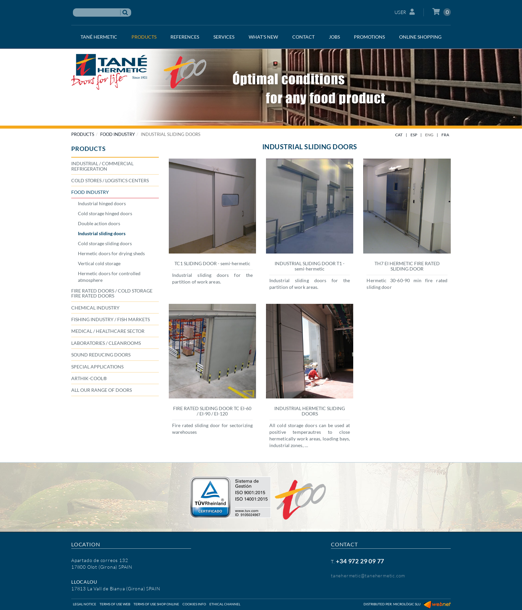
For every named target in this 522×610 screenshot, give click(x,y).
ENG (429, 134)
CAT (398, 134)
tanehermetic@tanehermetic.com (368, 575)
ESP (413, 134)
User (404, 12)
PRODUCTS (82, 134)
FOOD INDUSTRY (117, 134)
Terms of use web (115, 604)
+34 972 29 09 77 (360, 561)
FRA (445, 134)
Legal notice (84, 604)
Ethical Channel (224, 604)
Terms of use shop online (156, 604)
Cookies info (194, 604)
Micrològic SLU (406, 604)
